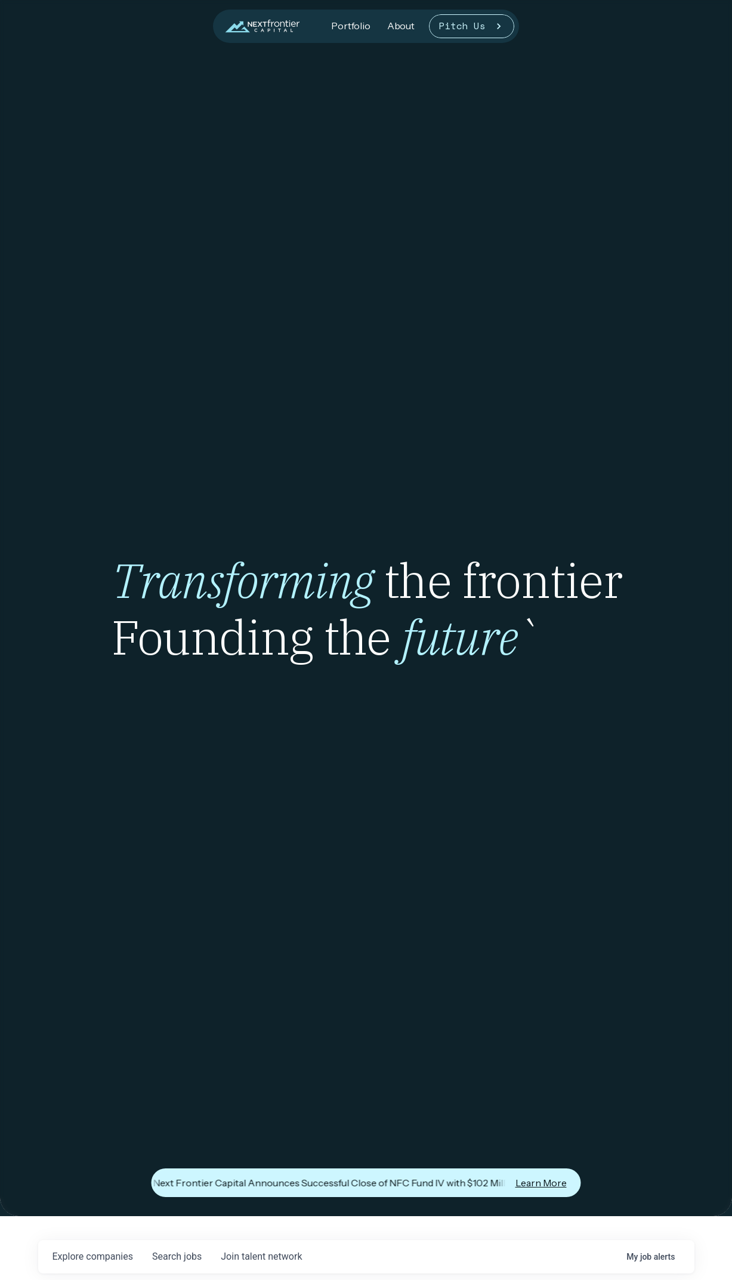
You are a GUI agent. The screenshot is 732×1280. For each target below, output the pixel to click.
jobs (177, 1256)
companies (92, 1256)
